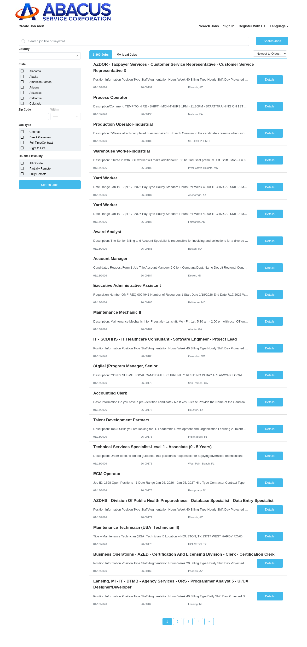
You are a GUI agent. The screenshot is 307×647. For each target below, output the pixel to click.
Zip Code (25, 109)
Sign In (228, 26)
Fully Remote (37, 174)
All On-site (36, 163)
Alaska (33, 76)
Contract (34, 132)
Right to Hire (37, 148)
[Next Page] (209, 621)
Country (24, 49)
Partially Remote (40, 168)
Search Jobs (209, 26)
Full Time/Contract (41, 142)
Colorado (35, 103)
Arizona (34, 87)
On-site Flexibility (31, 156)
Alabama (35, 71)
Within (54, 109)
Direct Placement (40, 137)
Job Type (25, 125)
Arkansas (35, 92)
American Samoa (40, 82)
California (35, 98)
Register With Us (252, 26)
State (22, 64)
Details (270, 79)
